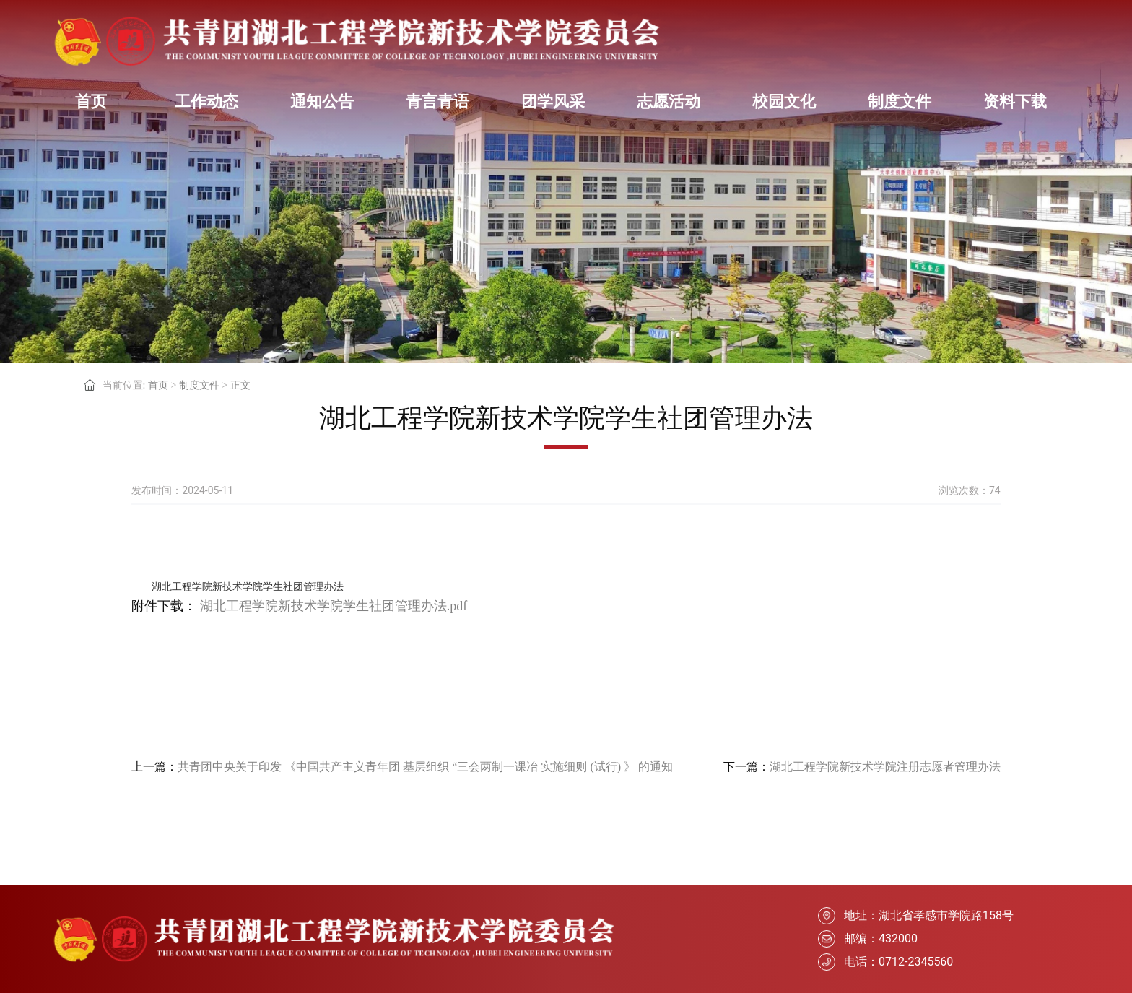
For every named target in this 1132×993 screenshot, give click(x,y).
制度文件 (899, 101)
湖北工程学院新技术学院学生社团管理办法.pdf (334, 606)
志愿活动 (668, 101)
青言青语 (437, 101)
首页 (91, 101)
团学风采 (553, 101)
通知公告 (322, 101)
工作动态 (206, 101)
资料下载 (1015, 101)
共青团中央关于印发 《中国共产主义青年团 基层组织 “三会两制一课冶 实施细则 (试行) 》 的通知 (425, 766)
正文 (240, 385)
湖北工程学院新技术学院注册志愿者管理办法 (885, 766)
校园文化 (784, 101)
